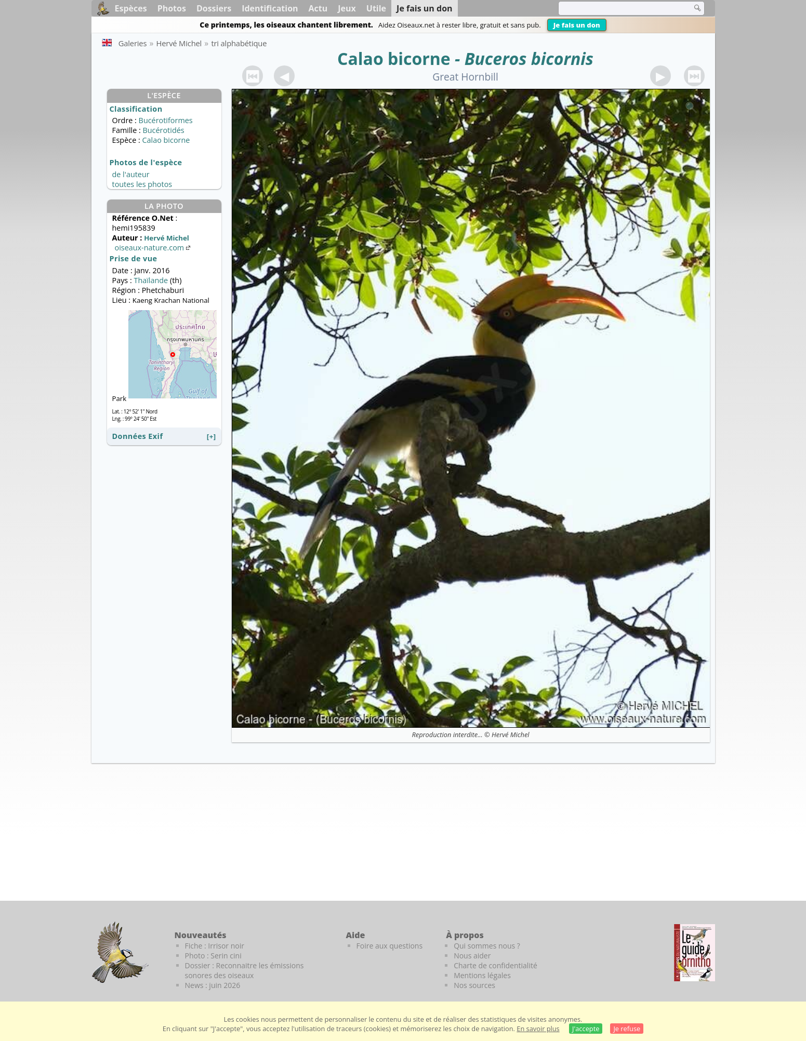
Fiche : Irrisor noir (214, 946)
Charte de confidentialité (495, 965)
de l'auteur (131, 174)
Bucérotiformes (166, 120)
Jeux (347, 8)
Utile (376, 8)
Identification (270, 8)
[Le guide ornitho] (694, 952)
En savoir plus (538, 1028)
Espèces (131, 8)
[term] (618, 8)
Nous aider (472, 955)
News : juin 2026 (213, 985)
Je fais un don (576, 25)
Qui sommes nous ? (487, 946)
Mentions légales (482, 975)
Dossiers (213, 8)
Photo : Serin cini (213, 955)
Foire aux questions (389, 946)
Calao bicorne (394, 58)
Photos (171, 8)
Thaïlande (151, 280)
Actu (318, 8)
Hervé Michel (510, 734)
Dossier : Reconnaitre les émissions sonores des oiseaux (244, 970)
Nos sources (474, 985)
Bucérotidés (163, 130)
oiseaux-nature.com (154, 247)
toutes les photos (142, 184)
